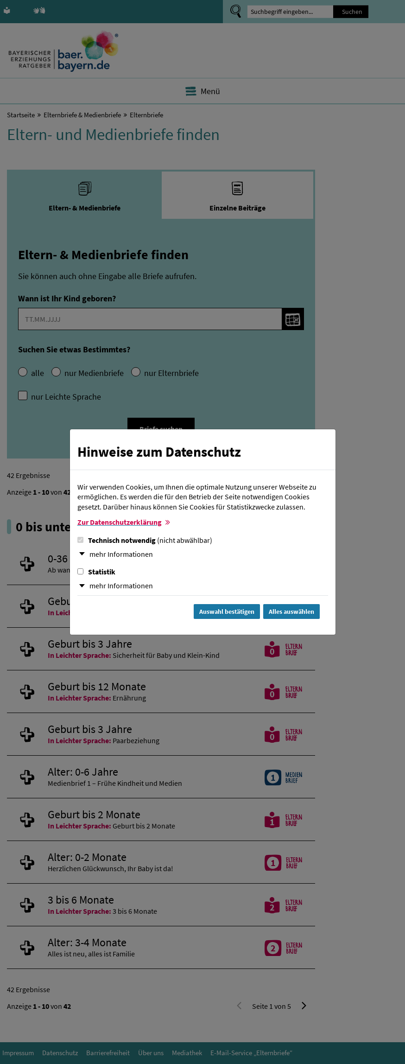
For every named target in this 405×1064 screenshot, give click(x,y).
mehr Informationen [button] (121, 554)
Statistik (96, 571)
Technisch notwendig (144, 540)
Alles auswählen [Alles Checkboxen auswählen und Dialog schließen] (291, 611)
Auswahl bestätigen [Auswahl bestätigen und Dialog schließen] (226, 611)
